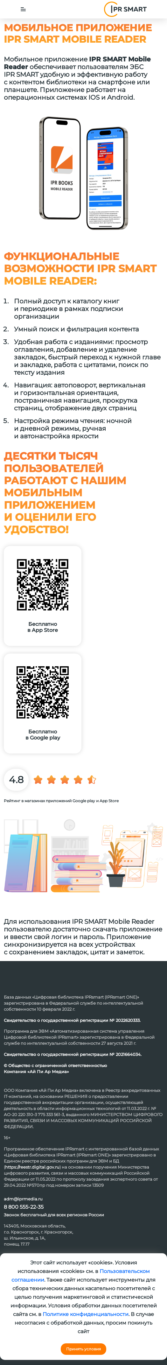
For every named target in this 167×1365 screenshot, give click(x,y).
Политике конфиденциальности (86, 1314)
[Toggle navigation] (23, 9)
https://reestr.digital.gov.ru (32, 1167)
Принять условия (83, 1349)
